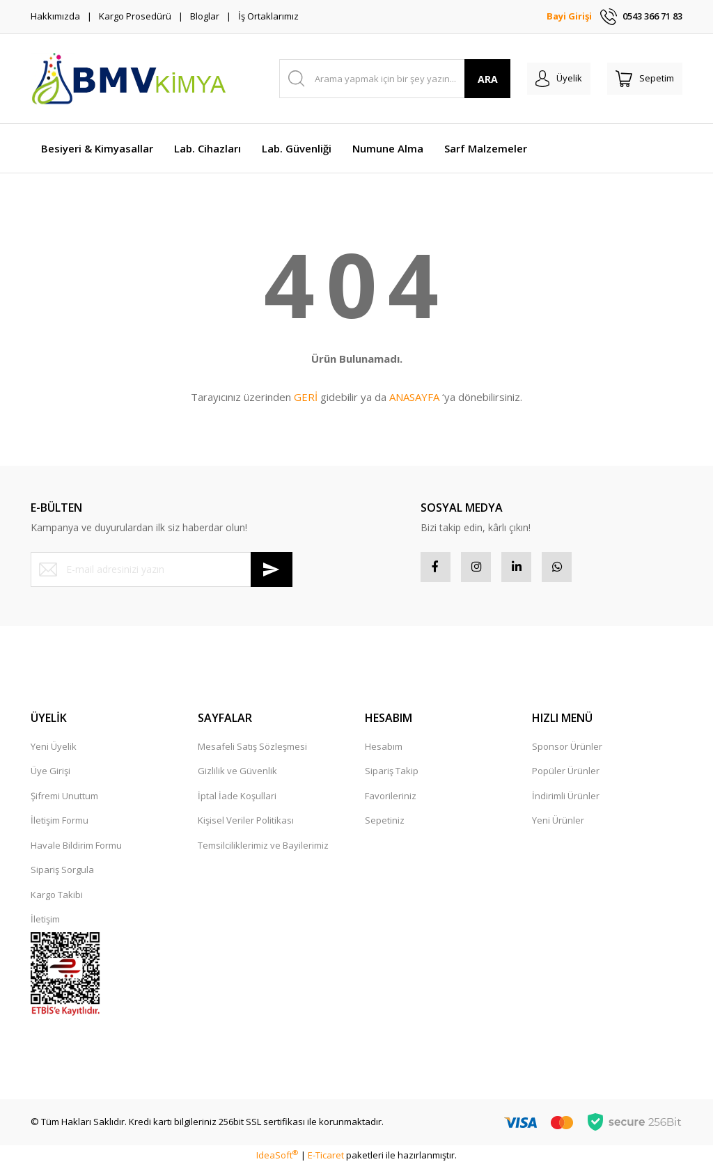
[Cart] (644, 78)
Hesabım (383, 751)
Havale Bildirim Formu (76, 850)
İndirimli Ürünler (566, 800)
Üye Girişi (50, 775)
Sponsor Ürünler (567, 751)
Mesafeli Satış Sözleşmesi (252, 751)
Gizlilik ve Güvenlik (237, 775)
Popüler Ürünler (566, 775)
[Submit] (271, 569)
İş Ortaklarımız (268, 16)
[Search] (395, 78)
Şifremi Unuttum (64, 800)
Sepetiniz (385, 825)
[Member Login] (558, 78)
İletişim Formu (59, 825)
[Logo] (128, 79)
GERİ (306, 397)
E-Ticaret (326, 1160)
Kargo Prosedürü (135, 16)
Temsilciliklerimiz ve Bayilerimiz (263, 850)
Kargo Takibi (57, 899)
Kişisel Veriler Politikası (246, 825)
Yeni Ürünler (558, 825)
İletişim (45, 924)
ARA (488, 79)
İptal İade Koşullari (237, 800)
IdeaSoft (277, 1160)
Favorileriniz (390, 800)
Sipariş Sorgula (62, 874)
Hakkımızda (55, 16)
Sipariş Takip (391, 775)
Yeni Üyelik (54, 751)
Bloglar (204, 16)
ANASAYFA (414, 397)
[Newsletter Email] (161, 569)
